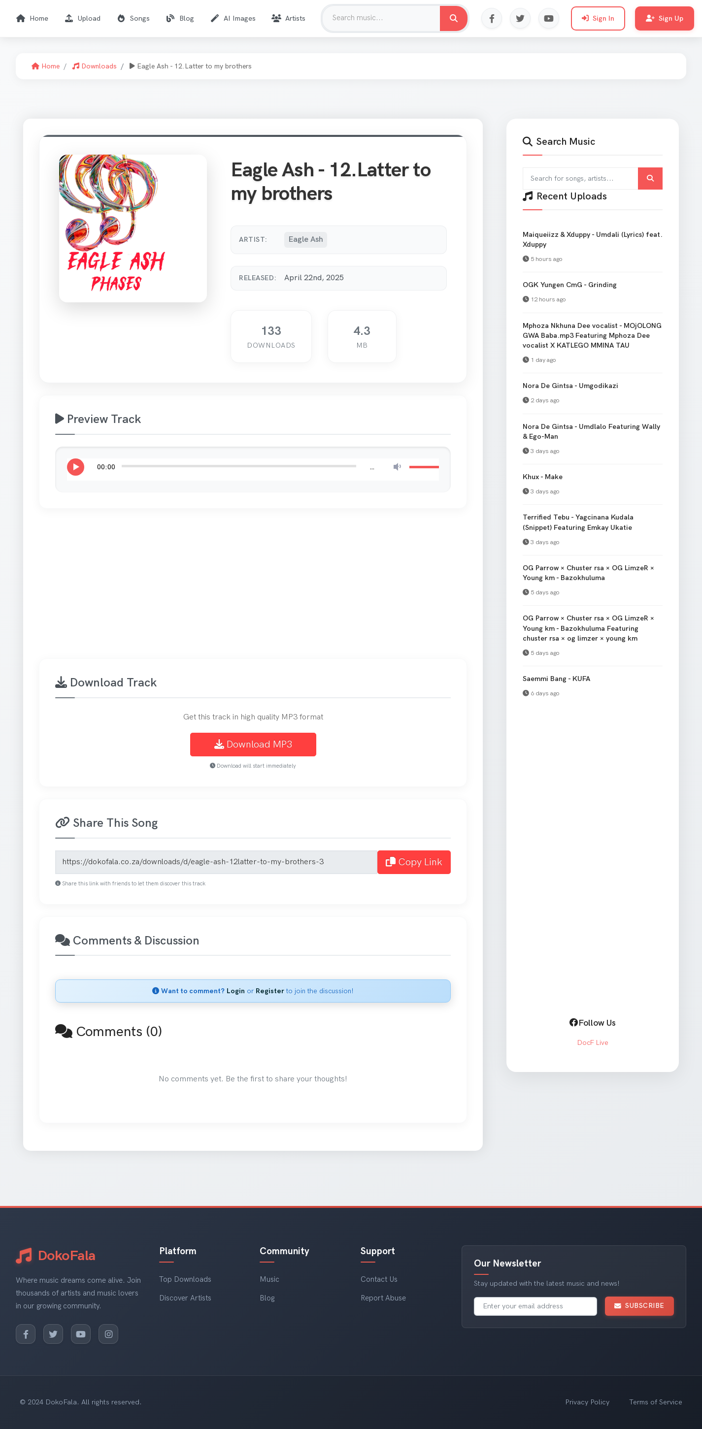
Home (32, 18)
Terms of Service (655, 1402)
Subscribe (639, 1306)
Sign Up (664, 18)
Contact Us (379, 1279)
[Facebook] (25, 1334)
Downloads (94, 66)
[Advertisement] (334, 589)
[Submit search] (650, 178)
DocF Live (592, 1043)
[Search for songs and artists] (593, 178)
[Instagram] (108, 1334)
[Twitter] (53, 1334)
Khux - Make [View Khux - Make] (543, 477)
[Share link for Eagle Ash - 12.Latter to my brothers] (216, 862)
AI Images (233, 18)
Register (270, 991)
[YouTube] (81, 1334)
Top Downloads (185, 1279)
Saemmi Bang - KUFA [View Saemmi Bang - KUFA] (556, 679)
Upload (82, 18)
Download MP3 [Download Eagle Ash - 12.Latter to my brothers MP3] (253, 744)
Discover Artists (185, 1298)
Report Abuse (383, 1298)
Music (269, 1279)
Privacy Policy (587, 1402)
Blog (180, 18)
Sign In (598, 18)
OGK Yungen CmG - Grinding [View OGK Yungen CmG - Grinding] (570, 285)
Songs (133, 18)
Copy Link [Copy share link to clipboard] (414, 862)
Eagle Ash (305, 239)
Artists (288, 18)
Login (236, 991)
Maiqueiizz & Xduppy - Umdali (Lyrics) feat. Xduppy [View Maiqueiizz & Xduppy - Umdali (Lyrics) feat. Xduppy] (593, 239)
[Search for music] (454, 18)
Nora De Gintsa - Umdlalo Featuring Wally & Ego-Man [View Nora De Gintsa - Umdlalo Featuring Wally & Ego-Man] (591, 431)
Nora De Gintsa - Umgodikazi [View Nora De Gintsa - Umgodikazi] (570, 386)
